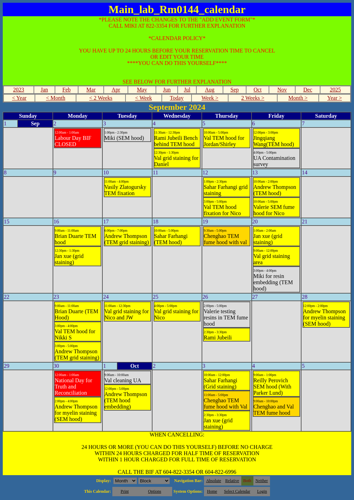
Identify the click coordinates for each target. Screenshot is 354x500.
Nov (282, 90)
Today (177, 98)
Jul (187, 90)
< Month (55, 98)
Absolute (213, 480)
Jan (44, 90)
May (142, 90)
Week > (210, 98)
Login (262, 491)
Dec (307, 90)
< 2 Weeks (100, 98)
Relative (232, 480)
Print (125, 491)
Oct (257, 90)
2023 (18, 90)
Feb (66, 90)
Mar (91, 90)
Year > (334, 98)
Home (212, 491)
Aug (210, 90)
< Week (143, 98)
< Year (19, 98)
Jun (167, 90)
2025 (335, 90)
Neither (261, 480)
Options (154, 491)
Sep (235, 90)
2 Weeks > (252, 98)
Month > (298, 98)
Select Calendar (237, 491)
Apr (116, 90)
